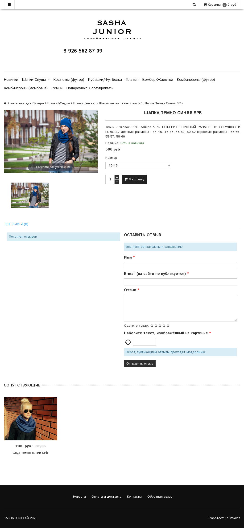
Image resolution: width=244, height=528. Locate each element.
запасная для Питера (27, 103)
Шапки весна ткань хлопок (119, 103)
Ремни (56, 88)
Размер (111, 157)
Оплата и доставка (105, 496)
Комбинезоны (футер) (196, 79)
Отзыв (130, 290)
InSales (235, 518)
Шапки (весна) (84, 103)
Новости (79, 496)
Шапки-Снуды (36, 80)
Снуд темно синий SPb (30, 453)
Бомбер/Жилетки (157, 79)
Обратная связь (159, 496)
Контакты (134, 496)
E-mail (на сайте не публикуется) (155, 273)
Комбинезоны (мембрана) (26, 88)
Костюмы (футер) (68, 79)
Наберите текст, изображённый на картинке (166, 333)
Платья (132, 79)
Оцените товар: (136, 325)
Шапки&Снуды (58, 103)
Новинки (11, 79)
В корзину (134, 179)
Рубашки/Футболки (105, 79)
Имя (128, 257)
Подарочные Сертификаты (89, 88)
